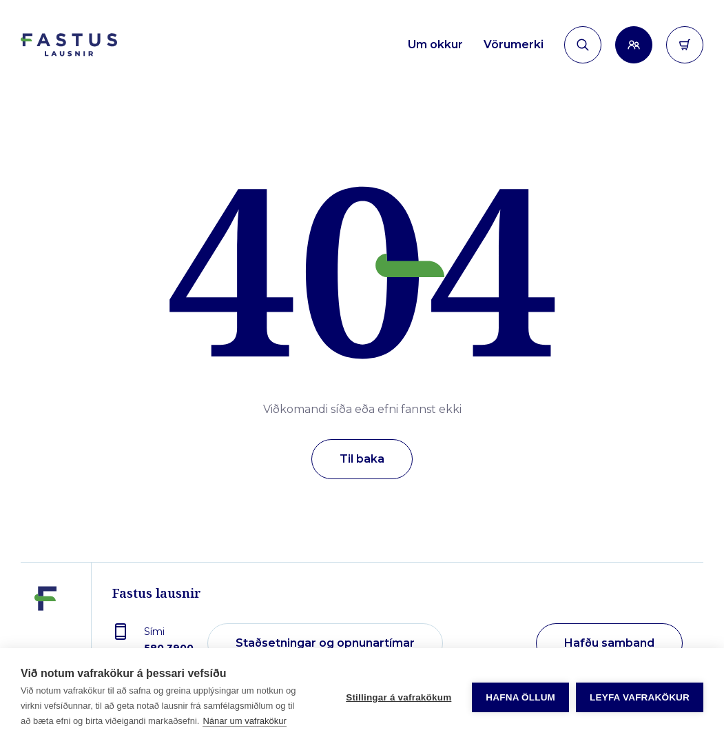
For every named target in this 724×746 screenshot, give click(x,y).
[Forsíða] (69, 45)
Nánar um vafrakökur (244, 721)
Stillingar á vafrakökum (398, 697)
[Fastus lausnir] (45, 633)
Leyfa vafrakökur (640, 697)
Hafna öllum (520, 697)
